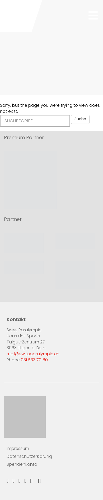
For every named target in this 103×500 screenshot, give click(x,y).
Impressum (18, 449)
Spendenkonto (22, 465)
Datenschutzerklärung (29, 457)
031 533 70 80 (34, 360)
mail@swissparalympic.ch (33, 354)
